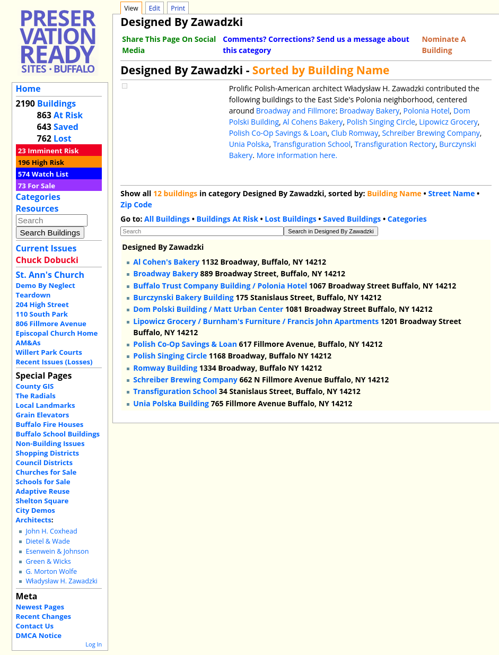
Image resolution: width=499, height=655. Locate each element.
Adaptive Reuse (43, 491)
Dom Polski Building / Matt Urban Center (208, 309)
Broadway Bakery (369, 111)
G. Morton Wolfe (51, 571)
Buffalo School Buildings (58, 434)
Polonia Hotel (427, 111)
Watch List (50, 174)
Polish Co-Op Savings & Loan (278, 133)
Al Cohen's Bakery (166, 262)
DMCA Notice (39, 635)
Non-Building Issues (50, 443)
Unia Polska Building (171, 403)
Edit (154, 8)
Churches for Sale (46, 472)
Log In (93, 644)
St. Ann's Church (50, 275)
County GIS (35, 386)
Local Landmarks (45, 405)
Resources (37, 208)
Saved (66, 127)
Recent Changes (44, 616)
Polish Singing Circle (381, 122)
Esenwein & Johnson (57, 551)
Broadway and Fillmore (296, 111)
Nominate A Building (444, 44)
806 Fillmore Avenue (51, 323)
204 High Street (42, 304)
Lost (63, 138)
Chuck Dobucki (47, 260)
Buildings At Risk (227, 219)
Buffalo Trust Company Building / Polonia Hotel (220, 286)
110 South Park (42, 314)
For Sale (41, 185)
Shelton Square (42, 500)
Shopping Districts (48, 453)
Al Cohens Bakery (313, 122)
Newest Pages (40, 607)
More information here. (297, 155)
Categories (38, 197)
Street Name (451, 193)
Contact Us (35, 626)
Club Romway (355, 133)
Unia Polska (249, 144)
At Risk (68, 115)
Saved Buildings (352, 219)
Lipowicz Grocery (448, 122)
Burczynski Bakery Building (183, 297)
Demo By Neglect (45, 285)
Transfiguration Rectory (394, 144)
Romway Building (165, 368)
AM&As (28, 342)
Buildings (56, 103)
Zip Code (136, 204)
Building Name (394, 193)
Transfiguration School (312, 144)
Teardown (33, 295)
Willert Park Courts (49, 352)
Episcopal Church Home (57, 333)
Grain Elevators (42, 415)
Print (178, 8)
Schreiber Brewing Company (430, 133)
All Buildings (167, 219)
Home (28, 88)
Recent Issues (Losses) (54, 361)
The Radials (36, 395)
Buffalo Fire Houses (50, 424)
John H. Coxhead (51, 531)
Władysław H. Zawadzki (61, 581)
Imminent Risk (53, 150)
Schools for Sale (43, 481)
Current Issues (46, 248)
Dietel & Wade (47, 541)
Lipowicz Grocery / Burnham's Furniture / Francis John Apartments (256, 321)
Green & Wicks (48, 561)
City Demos (35, 510)
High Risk (48, 162)
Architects (33, 520)
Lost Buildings (290, 219)
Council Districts (44, 462)
